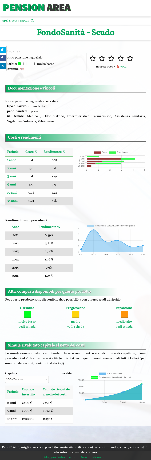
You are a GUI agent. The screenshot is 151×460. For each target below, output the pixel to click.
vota (121, 66)
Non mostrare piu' (94, 457)
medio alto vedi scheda (124, 317)
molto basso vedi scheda (27, 317)
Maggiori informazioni (60, 457)
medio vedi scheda (75, 317)
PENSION (24, 6)
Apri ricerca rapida (18, 20)
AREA (58, 6)
